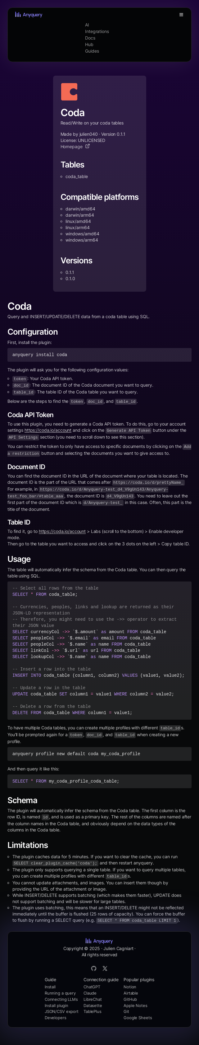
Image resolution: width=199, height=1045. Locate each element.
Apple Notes (135, 1005)
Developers (55, 1017)
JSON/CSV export (62, 1011)
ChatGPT (92, 986)
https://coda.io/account (48, 430)
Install (50, 986)
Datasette (93, 1005)
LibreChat (93, 999)
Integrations (97, 31)
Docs (90, 37)
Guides (92, 51)
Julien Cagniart (118, 948)
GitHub (130, 999)
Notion (130, 986)
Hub (89, 44)
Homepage (75, 146)
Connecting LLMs (61, 999)
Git (126, 1011)
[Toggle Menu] (181, 14)
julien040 (88, 134)
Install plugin (56, 1005)
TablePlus (93, 1011)
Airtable (131, 993)
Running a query (60, 993)
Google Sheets (138, 1017)
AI (87, 24)
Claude (90, 993)
